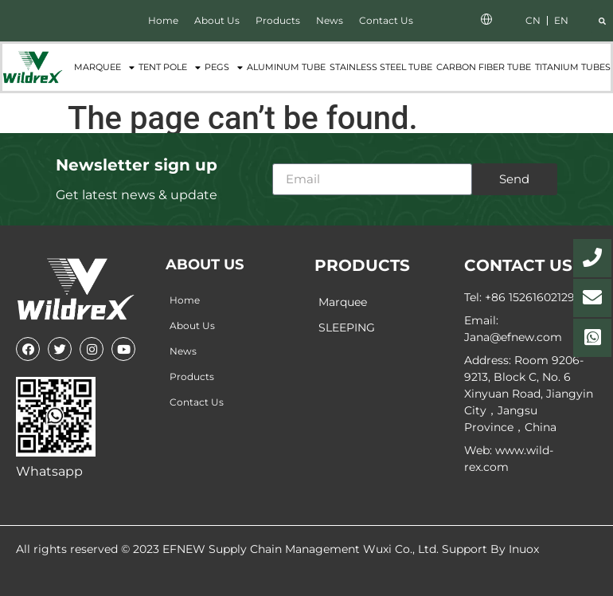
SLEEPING (346, 327)
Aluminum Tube (286, 67)
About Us (217, 20)
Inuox (524, 549)
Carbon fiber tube (483, 67)
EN (561, 20)
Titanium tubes (573, 67)
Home (163, 20)
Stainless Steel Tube (381, 67)
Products (278, 20)
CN (533, 20)
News (329, 20)
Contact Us (386, 20)
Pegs (224, 67)
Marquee (104, 67)
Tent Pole (170, 67)
